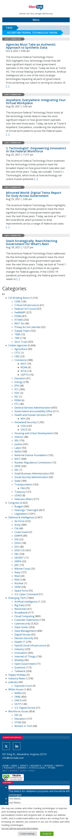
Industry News (16, 678)
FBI (16, 554)
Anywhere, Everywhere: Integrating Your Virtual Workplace (36, 101)
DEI (16, 715)
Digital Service (22, 634)
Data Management (25, 631)
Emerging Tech (17, 598)
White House (15, 689)
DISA (17, 543)
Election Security (23, 638)
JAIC (16, 565)
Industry (19, 649)
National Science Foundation (30, 455)
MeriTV (59, 765)
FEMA (17, 400)
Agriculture (20, 349)
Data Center (21, 627)
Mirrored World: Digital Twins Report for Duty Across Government (33, 194)
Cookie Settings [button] (27, 833)
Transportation (23, 484)
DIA (16, 539)
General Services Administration (32, 407)
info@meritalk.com (13, 758)
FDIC (17, 393)
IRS (16, 440)
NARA (17, 693)
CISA (23, 426)
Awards (22, 767)
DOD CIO (19, 550)
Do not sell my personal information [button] (20, 828)
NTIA (23, 371)
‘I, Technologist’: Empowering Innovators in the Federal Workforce (36, 149)
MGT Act (19, 323)
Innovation (20, 652)
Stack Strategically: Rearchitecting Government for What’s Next (31, 242)
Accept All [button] (46, 833)
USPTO (25, 374)
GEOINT (19, 557)
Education (20, 378)
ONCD (18, 700)
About (4, 771)
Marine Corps (22, 568)
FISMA (18, 316)
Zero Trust (20, 341)
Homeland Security (25, 422)
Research (35, 765)
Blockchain (20, 609)
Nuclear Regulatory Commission (32, 462)
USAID (18, 495)
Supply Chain (21, 330)
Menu (36, 20)
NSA (16, 579)
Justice (18, 444)
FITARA (18, 319)
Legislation (20, 513)
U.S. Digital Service (24, 707)
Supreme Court (23, 685)
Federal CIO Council (25, 308)
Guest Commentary (13, 39)
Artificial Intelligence (25, 601)
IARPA (17, 561)
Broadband (20, 612)
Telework (19, 671)
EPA (16, 385)
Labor (17, 448)
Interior (18, 437)
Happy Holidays (17, 674)
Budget (18, 506)
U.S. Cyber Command (26, 594)
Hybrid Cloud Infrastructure (30, 645)
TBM (17, 334)
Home (5, 765)
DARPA (18, 535)
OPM (17, 466)
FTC (16, 404)
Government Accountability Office (33, 411)
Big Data (19, 605)
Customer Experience (26, 620)
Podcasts (9, 767)
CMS (17, 356)
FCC (16, 389)
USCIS (24, 429)
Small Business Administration (31, 473)
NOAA (24, 367)
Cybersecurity (22, 623)
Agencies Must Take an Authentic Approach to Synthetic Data (31, 46)
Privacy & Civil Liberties (27, 327)
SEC (16, 469)
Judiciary (13, 682)
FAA (23, 488)
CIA (16, 528)
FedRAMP (19, 312)
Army (17, 524)
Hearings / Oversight (26, 510)
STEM (17, 722)
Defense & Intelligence (21, 517)
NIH (23, 418)
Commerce (20, 360)
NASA (17, 451)
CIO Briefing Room (19, 297)
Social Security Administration (31, 477)
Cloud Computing (24, 616)
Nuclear (18, 583)
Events (24, 765)
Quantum (19, 667)
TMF (17, 338)
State (17, 480)
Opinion (48, 765)
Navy (17, 572)
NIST (23, 363)
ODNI (17, 587)
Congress (13, 502)
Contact (23, 771)
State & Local (37, 767)
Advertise (13, 771)
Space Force (21, 590)
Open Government (25, 663)
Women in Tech (23, 726)
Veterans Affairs (23, 499)
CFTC (17, 352)
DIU (16, 546)
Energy (18, 382)
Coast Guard (21, 532)
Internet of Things (25, 656)
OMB (17, 696)
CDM (17, 301)
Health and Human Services (30, 415)
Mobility (19, 660)
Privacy (32, 771)
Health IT (19, 642)
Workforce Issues (18, 711)
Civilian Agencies (17, 345)
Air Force (19, 521)
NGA (17, 576)
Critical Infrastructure (26, 305)
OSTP (17, 704)
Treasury (19, 491)
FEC (16, 396)
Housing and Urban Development (33, 433)
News (14, 765)
